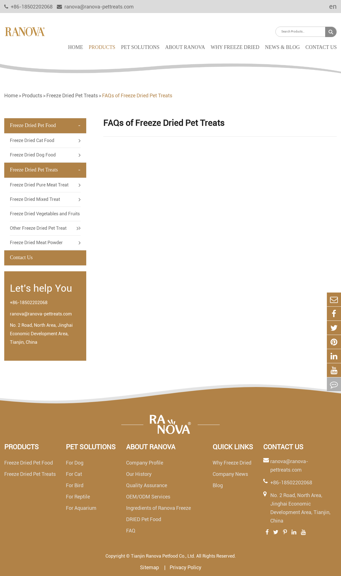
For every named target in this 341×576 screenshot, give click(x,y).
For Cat (74, 474)
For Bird (74, 485)
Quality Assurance (146, 485)
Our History (139, 474)
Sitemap (150, 567)
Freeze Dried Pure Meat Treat (39, 185)
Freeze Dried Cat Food (32, 140)
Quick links (233, 447)
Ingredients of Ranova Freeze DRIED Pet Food (158, 513)
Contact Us (321, 47)
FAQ (130, 531)
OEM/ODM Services (148, 497)
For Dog (74, 463)
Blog (218, 485)
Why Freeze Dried (235, 47)
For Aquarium (81, 508)
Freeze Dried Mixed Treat (35, 199)
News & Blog (282, 47)
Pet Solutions (140, 47)
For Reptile (78, 497)
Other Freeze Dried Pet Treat (38, 228)
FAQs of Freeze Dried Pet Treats (137, 95)
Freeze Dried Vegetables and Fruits (45, 213)
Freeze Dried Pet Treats (72, 95)
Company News (230, 474)
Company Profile (144, 463)
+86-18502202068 (29, 302)
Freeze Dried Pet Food (33, 125)
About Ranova (185, 47)
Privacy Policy (185, 567)
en (329, 6)
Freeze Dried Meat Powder (36, 242)
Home (75, 47)
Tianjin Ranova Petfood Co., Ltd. (163, 556)
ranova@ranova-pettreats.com (95, 7)
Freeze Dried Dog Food (33, 155)
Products (102, 47)
